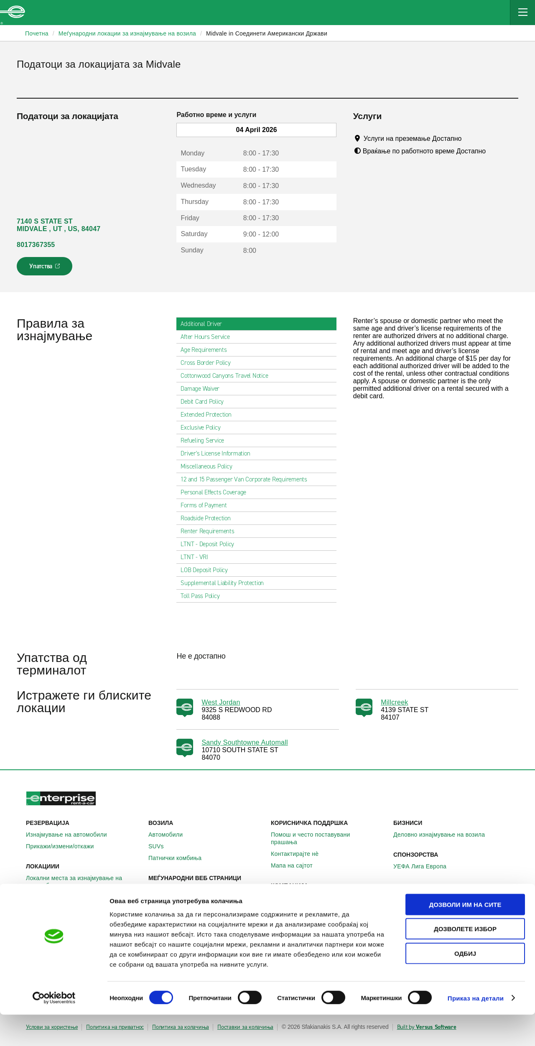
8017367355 (36, 244)
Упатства (45, 268)
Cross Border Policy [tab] (209, 363)
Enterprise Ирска (176, 889)
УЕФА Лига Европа (424, 866)
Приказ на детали (476, 1029)
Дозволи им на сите (465, 935)
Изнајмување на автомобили (71, 834)
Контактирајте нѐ (299, 853)
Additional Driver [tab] (205, 324)
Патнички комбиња (179, 858)
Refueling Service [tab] (206, 440)
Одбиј (465, 984)
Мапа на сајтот (296, 865)
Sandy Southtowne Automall (244, 742)
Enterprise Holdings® (304, 909)
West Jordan (220, 702)
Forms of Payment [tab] (207, 505)
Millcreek (394, 702)
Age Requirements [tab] (207, 350)
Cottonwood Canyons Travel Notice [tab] (228, 376)
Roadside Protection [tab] (209, 518)
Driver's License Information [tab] (219, 453)
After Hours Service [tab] (208, 337)
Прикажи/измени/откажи (64, 846)
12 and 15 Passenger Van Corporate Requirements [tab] (247, 479)
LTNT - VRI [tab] (198, 557)
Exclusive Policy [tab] (204, 427)
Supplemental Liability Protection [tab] (225, 583)
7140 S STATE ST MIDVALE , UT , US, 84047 (58, 225)
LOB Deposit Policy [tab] (207, 570)
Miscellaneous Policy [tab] (210, 466)
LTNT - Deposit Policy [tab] (211, 544)
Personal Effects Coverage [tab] (217, 492)
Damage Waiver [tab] (203, 388)
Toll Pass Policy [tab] (203, 596)
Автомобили (170, 834)
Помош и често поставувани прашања (329, 838)
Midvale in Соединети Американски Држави (266, 33)
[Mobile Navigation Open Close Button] (522, 12)
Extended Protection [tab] (209, 414)
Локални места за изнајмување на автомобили (84, 882)
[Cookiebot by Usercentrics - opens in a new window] (54, 1029)
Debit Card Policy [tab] (205, 401)
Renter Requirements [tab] (211, 531)
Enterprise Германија (182, 901)
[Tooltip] (470, 138)
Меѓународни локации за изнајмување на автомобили (84, 901)
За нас (284, 897)
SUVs (160, 846)
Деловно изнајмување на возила (443, 834)
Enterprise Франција (180, 913)
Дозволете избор (465, 960)
